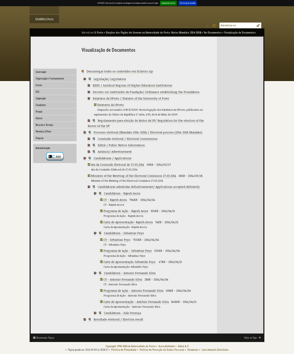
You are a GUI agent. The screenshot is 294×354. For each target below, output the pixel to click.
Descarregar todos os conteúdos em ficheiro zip (120, 71)
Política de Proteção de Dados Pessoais (162, 350)
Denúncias (192, 350)
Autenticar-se (228, 25)
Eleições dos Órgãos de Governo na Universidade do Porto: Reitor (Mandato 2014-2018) (153, 32)
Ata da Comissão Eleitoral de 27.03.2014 (117, 165)
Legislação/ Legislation (110, 79)
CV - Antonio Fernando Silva (123, 279)
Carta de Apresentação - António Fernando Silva (136, 302)
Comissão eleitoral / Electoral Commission (127, 139)
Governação (41, 72)
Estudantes (41, 105)
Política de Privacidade (123, 350)
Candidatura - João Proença (122, 313)
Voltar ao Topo (250, 338)
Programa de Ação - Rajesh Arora (126, 211)
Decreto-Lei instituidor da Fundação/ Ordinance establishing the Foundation (146, 92)
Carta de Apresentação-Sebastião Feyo (130, 262)
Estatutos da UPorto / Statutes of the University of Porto (131, 98)
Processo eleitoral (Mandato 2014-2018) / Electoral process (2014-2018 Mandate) (148, 132)
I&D (37, 92)
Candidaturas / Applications (112, 158)
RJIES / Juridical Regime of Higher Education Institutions (132, 85)
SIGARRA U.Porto (44, 19)
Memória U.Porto (43, 131)
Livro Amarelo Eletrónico (215, 350)
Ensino (39, 85)
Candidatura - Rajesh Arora (122, 193)
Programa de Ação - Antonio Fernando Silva (133, 291)
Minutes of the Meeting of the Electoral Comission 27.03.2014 (133, 176)
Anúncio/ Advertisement (115, 152)
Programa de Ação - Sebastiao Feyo (128, 251)
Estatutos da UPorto (110, 105)
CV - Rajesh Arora (115, 200)
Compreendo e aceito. (168, 3)
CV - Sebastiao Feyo (117, 240)
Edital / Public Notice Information (121, 145)
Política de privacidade (187, 3)
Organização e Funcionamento (50, 78)
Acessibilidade (167, 346)
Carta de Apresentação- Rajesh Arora (128, 222)
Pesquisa (39, 138)
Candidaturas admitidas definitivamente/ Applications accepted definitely (149, 187)
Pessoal (39, 111)
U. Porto (98, 32)
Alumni (39, 118)
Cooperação (41, 98)
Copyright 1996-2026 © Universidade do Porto (130, 346)
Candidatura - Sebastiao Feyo (124, 233)
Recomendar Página (45, 338)
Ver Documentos (213, 32)
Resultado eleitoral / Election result (118, 319)
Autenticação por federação (55, 156)
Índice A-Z (183, 346)
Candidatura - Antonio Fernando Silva (129, 273)
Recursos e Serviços (44, 125)
